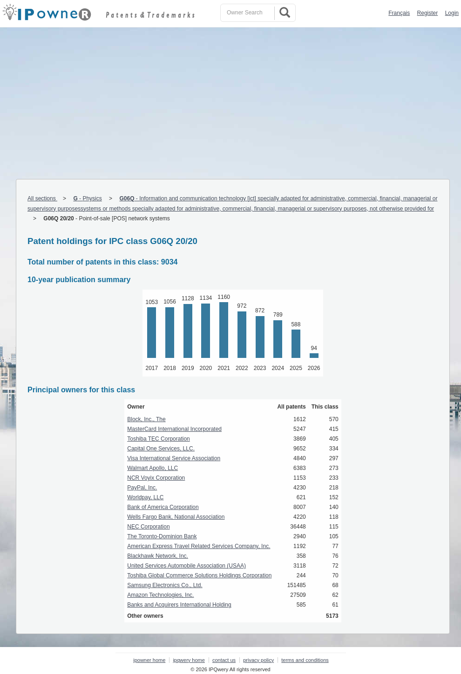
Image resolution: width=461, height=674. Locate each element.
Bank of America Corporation (162, 507)
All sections (42, 198)
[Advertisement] (230, 97)
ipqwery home (188, 660)
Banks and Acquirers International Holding (179, 604)
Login (452, 13)
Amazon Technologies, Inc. (160, 595)
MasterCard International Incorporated (174, 429)
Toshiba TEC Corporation (158, 439)
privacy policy (258, 660)
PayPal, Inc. (142, 487)
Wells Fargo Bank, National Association (175, 517)
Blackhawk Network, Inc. (157, 556)
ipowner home (149, 660)
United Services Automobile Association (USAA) (186, 565)
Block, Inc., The (146, 419)
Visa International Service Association (173, 458)
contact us (224, 660)
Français (399, 13)
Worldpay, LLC (145, 497)
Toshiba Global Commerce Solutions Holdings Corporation (199, 575)
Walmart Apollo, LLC (152, 468)
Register (427, 13)
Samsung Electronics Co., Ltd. (164, 585)
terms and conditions (305, 660)
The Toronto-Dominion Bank (162, 536)
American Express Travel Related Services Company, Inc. (198, 546)
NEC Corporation (148, 526)
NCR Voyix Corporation (156, 478)
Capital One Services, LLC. (161, 448)
